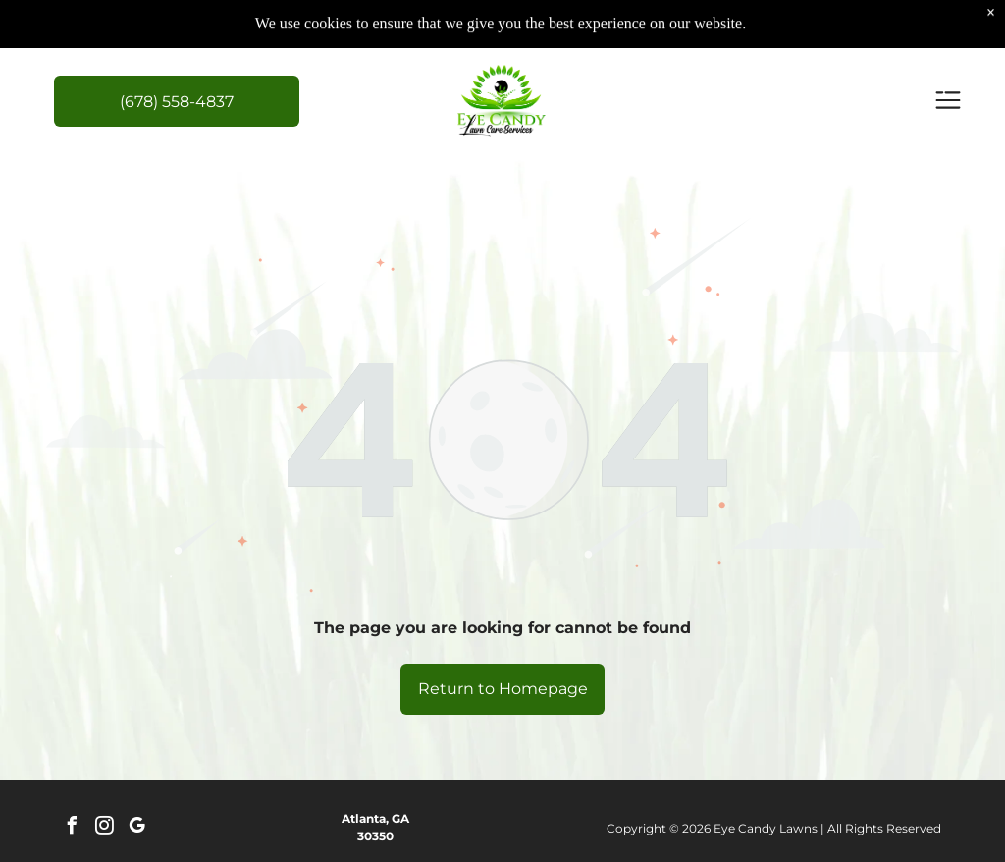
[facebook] (72, 828)
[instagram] (105, 828)
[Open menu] (948, 102)
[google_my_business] (137, 828)
